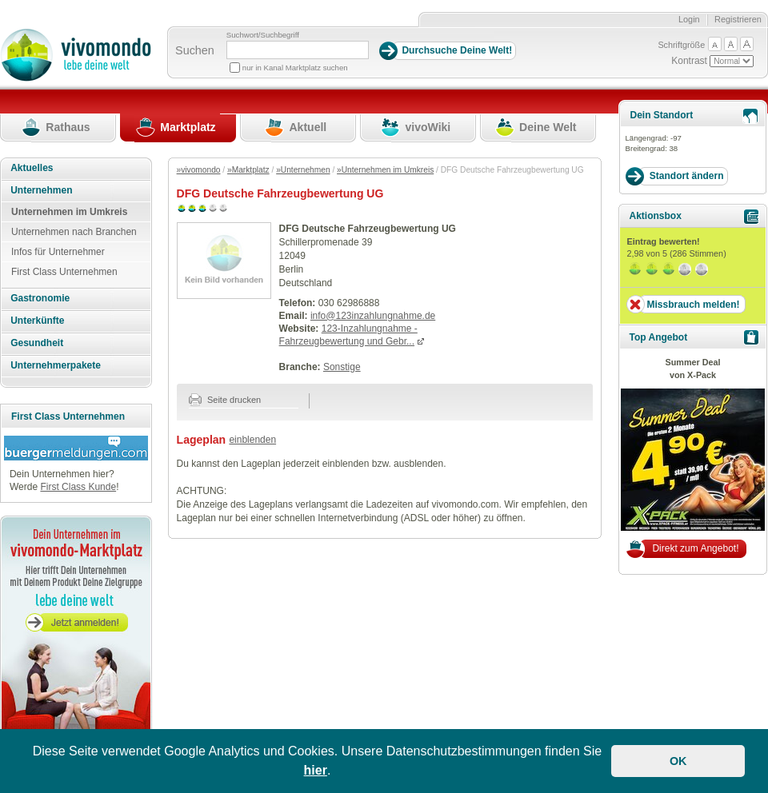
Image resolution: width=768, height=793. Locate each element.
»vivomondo (199, 169)
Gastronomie (40, 298)
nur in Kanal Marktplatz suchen (295, 67)
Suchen (194, 50)
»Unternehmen (303, 169)
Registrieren (738, 19)
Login (689, 19)
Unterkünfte (37, 320)
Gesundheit (36, 343)
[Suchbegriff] (297, 50)
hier (315, 770)
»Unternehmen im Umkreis (385, 169)
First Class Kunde (78, 486)
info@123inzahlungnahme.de (372, 315)
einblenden (252, 439)
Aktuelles (31, 167)
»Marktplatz (248, 169)
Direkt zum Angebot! (695, 548)
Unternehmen (41, 190)
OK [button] (678, 761)
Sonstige (342, 367)
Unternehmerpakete (55, 365)
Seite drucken (225, 399)
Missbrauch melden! (692, 304)
